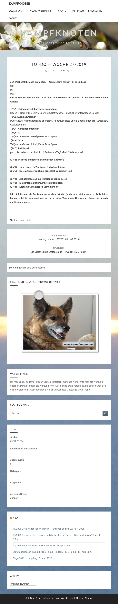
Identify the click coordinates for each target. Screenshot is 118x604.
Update (62, 11)
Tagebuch (19, 220)
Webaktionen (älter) (40, 11)
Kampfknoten (19, 3)
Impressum (78, 11)
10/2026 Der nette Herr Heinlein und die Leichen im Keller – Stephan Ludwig (52, 535)
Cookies (13, 18)
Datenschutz (95, 11)
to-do (28, 220)
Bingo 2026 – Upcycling (25, 558)
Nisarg (89, 598)
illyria (69, 70)
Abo (15, 517)
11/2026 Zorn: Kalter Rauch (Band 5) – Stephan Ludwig (41, 528)
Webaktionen (16, 11)
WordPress (67, 598)
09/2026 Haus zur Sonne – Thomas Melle (34, 545)
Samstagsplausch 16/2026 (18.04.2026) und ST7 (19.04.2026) (45, 552)
